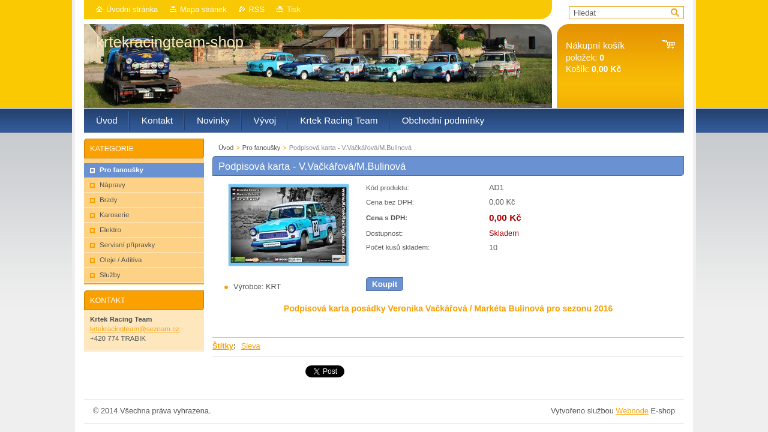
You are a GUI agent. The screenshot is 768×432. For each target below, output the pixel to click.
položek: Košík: (595, 57)
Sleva (250, 345)
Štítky (222, 345)
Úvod (225, 147)
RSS (257, 9)
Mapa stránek (203, 9)
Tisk (294, 9)
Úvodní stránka (132, 9)
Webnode (632, 410)
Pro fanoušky (261, 147)
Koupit (384, 284)
